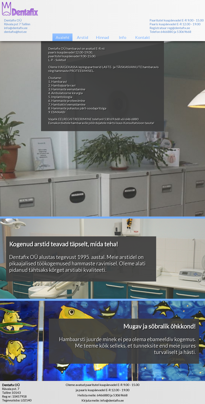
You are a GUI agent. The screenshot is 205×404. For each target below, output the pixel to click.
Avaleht (62, 37)
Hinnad (102, 37)
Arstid (82, 37)
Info (122, 37)
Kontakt (142, 37)
